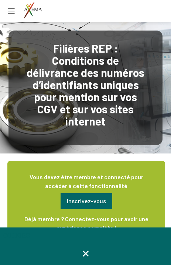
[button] (86, 201)
